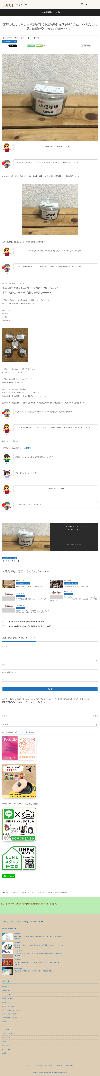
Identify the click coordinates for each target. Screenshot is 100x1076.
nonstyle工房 (6, 1037)
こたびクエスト (21, 596)
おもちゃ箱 (5, 1029)
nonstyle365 (6, 1045)
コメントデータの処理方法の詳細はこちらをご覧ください (69, 699)
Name (4, 664)
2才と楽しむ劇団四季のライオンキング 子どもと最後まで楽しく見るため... (37, 962)
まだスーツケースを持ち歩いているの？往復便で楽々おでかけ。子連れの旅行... (38, 954)
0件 (17, 38)
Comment (5, 646)
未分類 (4, 1053)
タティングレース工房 (9, 1014)
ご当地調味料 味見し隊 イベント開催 (76, 586)
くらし (4, 1026)
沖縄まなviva (6, 990)
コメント (6, 561)
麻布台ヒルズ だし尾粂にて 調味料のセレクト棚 (31, 586)
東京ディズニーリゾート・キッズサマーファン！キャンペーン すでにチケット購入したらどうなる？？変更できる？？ (73, 599)
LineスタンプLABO (8, 998)
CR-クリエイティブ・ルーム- (11, 1010)
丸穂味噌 (27, 448)
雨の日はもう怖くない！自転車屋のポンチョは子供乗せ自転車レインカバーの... (38, 945)
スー (30, 38)
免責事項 (59, 1065)
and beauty (5, 986)
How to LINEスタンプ (8, 1002)
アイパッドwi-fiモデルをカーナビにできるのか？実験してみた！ (34, 971)
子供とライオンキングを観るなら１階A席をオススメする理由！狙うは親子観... (38, 936)
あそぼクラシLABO (17, 4)
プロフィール (6, 994)
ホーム (28, 1065)
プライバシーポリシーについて (43, 1065)
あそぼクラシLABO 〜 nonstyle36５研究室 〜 (22, 922)
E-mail (4, 672)
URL (3, 679)
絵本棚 (4, 1022)
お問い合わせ (70, 1065)
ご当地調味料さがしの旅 (10, 41)
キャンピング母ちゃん (9, 1033)
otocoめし (5, 1041)
